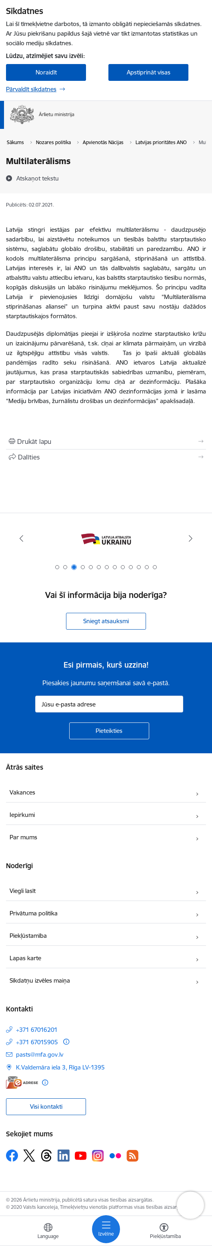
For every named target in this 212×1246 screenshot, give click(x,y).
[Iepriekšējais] (21, 538)
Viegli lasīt (23, 891)
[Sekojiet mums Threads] (46, 1156)
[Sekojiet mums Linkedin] (64, 1156)
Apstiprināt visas (148, 72)
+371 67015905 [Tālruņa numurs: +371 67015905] (37, 1042)
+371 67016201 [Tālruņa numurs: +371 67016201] (37, 1029)
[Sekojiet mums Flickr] (115, 1155)
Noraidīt (46, 72)
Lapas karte (25, 958)
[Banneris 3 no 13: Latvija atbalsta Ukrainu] (106, 538)
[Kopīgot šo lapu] (106, 457)
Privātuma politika (34, 913)
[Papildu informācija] (66, 1042)
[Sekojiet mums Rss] (132, 1156)
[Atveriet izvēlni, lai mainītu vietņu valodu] (48, 1232)
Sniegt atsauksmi (106, 621)
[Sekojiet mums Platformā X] (29, 1156)
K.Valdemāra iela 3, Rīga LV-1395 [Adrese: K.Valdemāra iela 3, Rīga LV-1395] (60, 1067)
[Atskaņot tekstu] (37, 178)
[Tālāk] (191, 538)
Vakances (22, 792)
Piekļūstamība (28, 935)
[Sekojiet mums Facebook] (12, 1156)
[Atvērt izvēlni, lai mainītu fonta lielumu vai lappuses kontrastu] (164, 1232)
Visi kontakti (46, 1106)
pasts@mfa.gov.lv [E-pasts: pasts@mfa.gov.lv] (39, 1054)
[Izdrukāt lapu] (106, 441)
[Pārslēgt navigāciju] (106, 1229)
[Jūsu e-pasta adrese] (109, 704)
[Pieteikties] (109, 730)
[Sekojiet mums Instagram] (98, 1156)
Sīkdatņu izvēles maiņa (40, 980)
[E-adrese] (22, 1082)
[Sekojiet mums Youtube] (81, 1155)
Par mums (23, 837)
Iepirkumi (22, 815)
